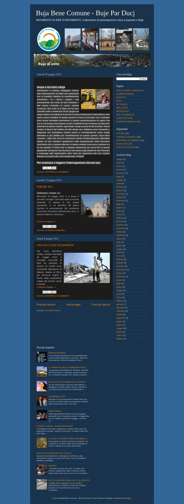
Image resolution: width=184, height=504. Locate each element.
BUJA (118, 101)
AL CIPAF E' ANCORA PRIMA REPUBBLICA (67, 439)
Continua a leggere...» (46, 221)
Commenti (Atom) (53, 310)
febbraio (119, 187)
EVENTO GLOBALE (57, 353)
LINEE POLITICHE (124, 118)
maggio (119, 159)
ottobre (119, 197)
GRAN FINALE (54, 411)
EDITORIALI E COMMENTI (57, 172)
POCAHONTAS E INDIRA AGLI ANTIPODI (66, 382)
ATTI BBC (120, 133)
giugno (119, 207)
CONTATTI (121, 97)
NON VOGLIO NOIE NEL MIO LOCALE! (54, 453)
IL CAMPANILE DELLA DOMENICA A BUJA (67, 367)
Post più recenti (46, 304)
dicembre (120, 225)
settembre (120, 201)
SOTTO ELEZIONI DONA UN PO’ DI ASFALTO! (69, 480)
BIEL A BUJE (122, 108)
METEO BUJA (122, 111)
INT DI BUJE (122, 104)
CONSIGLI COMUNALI (55, 230)
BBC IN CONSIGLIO (125, 115)
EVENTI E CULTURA (125, 147)
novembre (120, 173)
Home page (74, 304)
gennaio (119, 170)
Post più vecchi (101, 304)
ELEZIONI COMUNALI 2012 (128, 122)
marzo (119, 166)
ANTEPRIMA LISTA (56, 396)
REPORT (52, 466)
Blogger (128, 498)
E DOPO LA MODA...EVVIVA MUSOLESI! (55, 426)
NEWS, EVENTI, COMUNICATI (130, 90)
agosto (119, 239)
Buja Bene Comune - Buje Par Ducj (85, 13)
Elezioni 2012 (122, 144)
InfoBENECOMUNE (125, 94)
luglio (118, 176)
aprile (118, 163)
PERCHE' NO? (45, 186)
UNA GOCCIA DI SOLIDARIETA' (55, 245)
